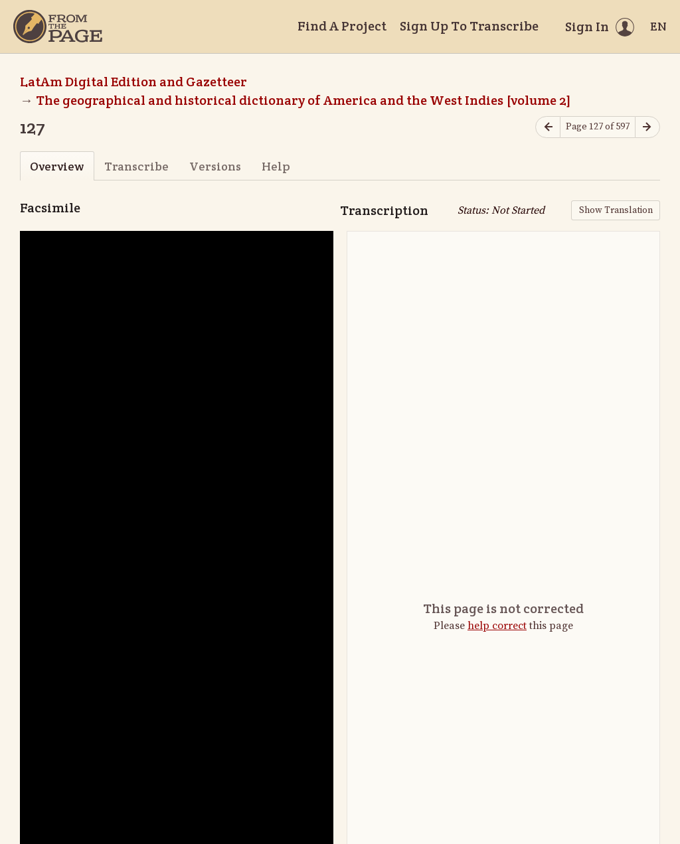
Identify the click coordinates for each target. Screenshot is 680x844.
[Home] (57, 26)
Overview (57, 166)
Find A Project (342, 26)
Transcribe (136, 166)
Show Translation (616, 210)
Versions (215, 166)
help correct (497, 625)
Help (276, 166)
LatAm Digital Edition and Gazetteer (133, 81)
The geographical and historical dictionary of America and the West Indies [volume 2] (303, 100)
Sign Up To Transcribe (469, 26)
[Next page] (647, 127)
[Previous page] (547, 127)
